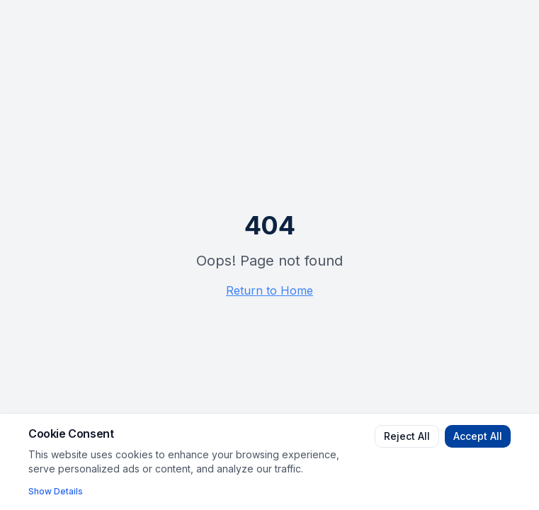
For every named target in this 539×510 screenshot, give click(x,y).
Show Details (55, 491)
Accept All (477, 436)
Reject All (407, 436)
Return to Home (269, 290)
